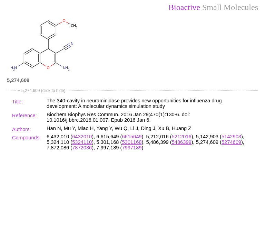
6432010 (82, 136)
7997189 (131, 147)
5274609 (231, 142)
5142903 (231, 136)
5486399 (182, 142)
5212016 (182, 136)
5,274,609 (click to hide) (43, 90)
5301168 (131, 142)
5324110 (82, 142)
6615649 (131, 136)
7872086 (82, 147)
